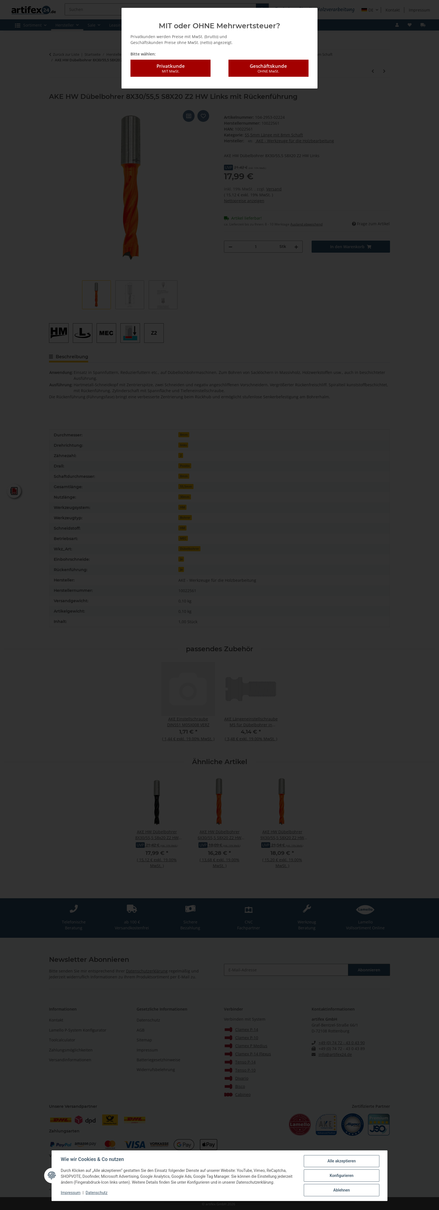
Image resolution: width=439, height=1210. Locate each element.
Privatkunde (170, 68)
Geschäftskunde (268, 68)
